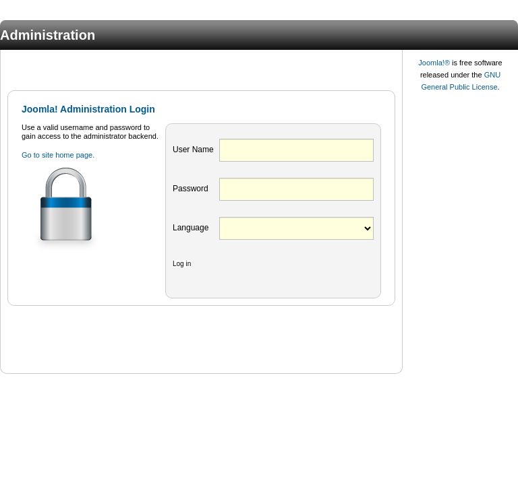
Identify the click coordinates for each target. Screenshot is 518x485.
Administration (47, 35)
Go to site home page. (58, 155)
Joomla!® (434, 63)
